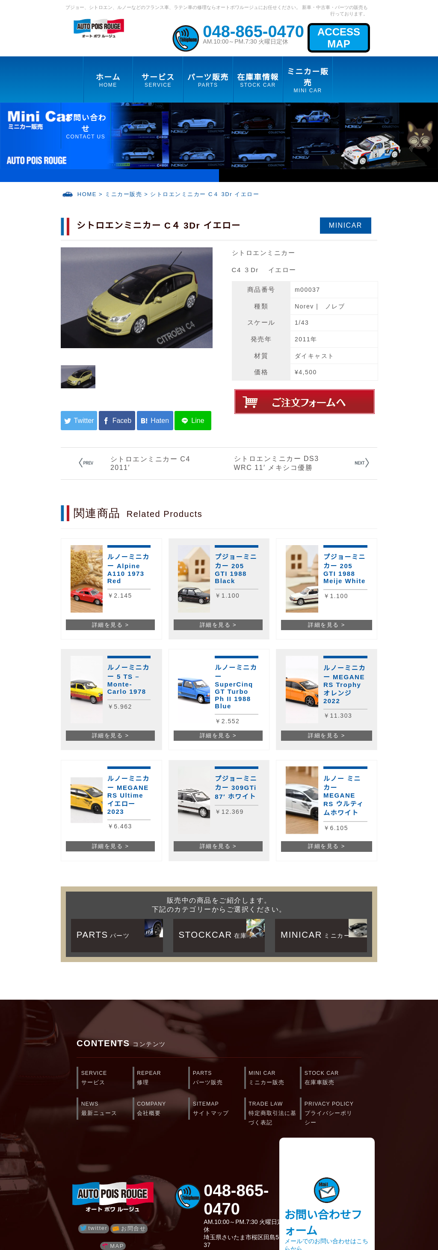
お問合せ (129, 1228)
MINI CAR (274, 1078)
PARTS (218, 1078)
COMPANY (162, 1109)
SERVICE (107, 1078)
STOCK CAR (330, 1078)
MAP (113, 1246)
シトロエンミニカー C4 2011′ (150, 463)
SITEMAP (218, 1109)
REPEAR (162, 1078)
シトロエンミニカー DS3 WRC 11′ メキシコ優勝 (276, 463)
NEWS (107, 1109)
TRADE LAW (274, 1111)
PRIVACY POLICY (330, 1111)
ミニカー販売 (123, 194)
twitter (93, 1228)
